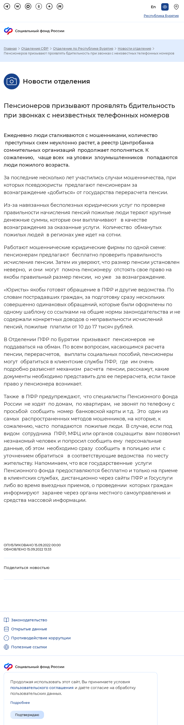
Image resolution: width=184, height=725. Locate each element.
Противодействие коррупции (41, 638)
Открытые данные (29, 629)
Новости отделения (134, 48)
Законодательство (29, 620)
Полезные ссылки (29, 647)
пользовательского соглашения (42, 687)
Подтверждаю (27, 715)
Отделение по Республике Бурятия (83, 48)
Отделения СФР (35, 48)
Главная (10, 48)
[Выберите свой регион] (177, 7)
